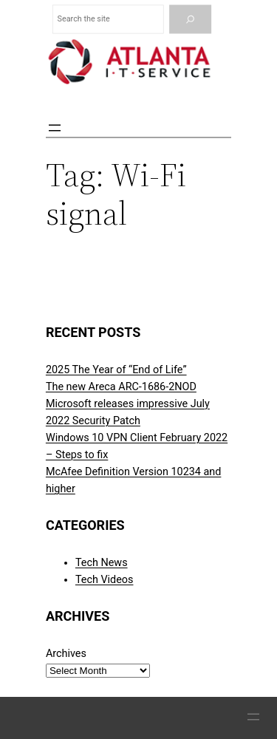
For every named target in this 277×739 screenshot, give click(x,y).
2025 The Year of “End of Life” (116, 370)
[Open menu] (55, 128)
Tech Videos (104, 579)
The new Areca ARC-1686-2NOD (121, 387)
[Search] (190, 19)
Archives (66, 653)
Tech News (101, 562)
